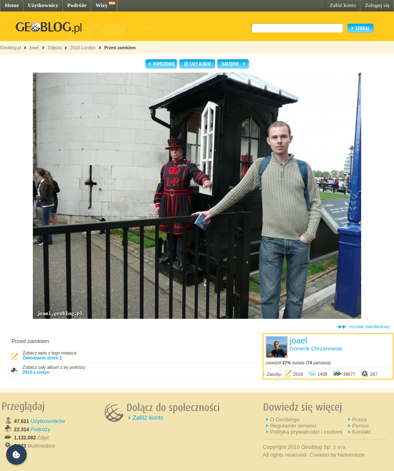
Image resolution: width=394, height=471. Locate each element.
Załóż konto (343, 5)
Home (12, 5)
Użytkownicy (43, 5)
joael (34, 47)
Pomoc (360, 426)
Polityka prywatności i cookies (306, 432)
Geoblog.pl (10, 47)
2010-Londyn (83, 47)
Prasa (359, 419)
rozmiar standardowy (369, 326)
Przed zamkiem (120, 47)
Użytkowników (47, 421)
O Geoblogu (285, 419)
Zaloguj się (377, 5)
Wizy (102, 5)
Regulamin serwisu (293, 426)
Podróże (77, 5)
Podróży (40, 429)
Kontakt (361, 432)
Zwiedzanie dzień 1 (42, 357)
